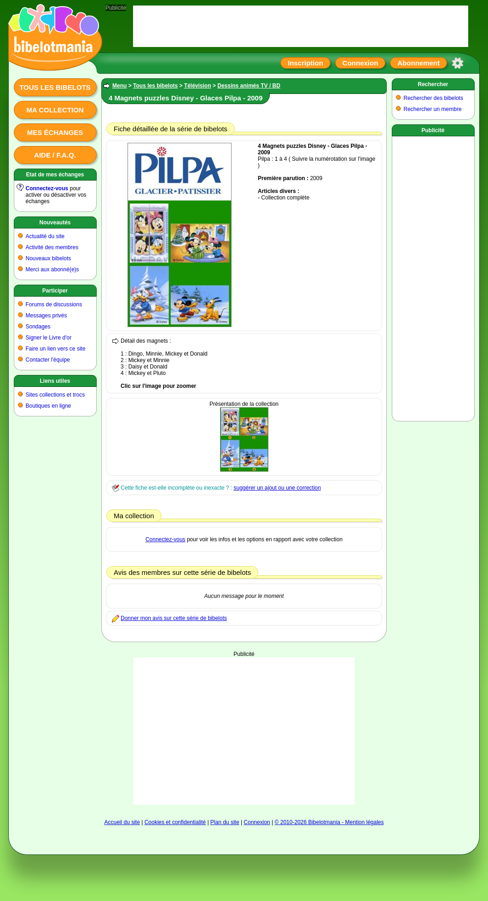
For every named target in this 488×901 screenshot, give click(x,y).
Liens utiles (55, 381)
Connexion (360, 63)
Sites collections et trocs (55, 395)
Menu (119, 85)
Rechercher (433, 84)
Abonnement (418, 63)
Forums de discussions (54, 304)
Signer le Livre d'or (49, 337)
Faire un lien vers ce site (56, 348)
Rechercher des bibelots (433, 98)
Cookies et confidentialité (175, 822)
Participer (55, 290)
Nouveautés (54, 222)
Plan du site (224, 822)
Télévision (197, 85)
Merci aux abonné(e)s (52, 269)
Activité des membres (52, 247)
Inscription (305, 63)
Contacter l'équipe (48, 360)
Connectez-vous (47, 188)
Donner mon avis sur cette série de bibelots (174, 618)
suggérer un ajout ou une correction (276, 488)
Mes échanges (55, 132)
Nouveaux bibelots (48, 258)
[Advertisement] (244, 731)
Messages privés (46, 315)
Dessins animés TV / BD (248, 85)
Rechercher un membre (433, 109)
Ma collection (54, 110)
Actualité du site (45, 236)
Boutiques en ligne (48, 406)
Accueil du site (121, 822)
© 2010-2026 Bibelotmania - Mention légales (329, 822)
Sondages (38, 326)
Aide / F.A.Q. (55, 155)
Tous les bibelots (55, 87)
